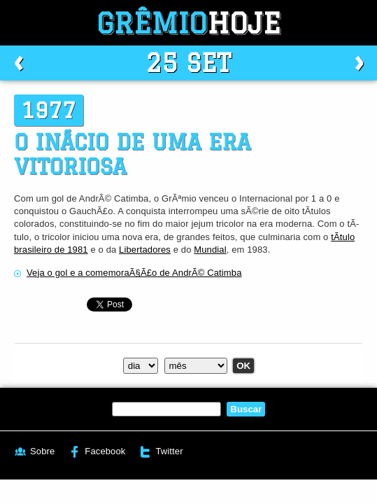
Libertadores (145, 249)
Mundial (210, 249)
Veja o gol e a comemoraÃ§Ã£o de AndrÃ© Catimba (134, 272)
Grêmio (189, 22)
